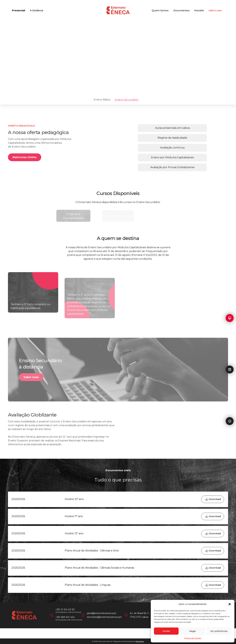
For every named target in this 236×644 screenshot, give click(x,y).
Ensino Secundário (126, 99)
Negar (192, 631)
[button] (229, 604)
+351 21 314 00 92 (65, 609)
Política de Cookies (192, 638)
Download (215, 499)
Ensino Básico (102, 99)
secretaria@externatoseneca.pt (104, 617)
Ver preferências (219, 631)
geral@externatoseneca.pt (101, 613)
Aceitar (166, 631)
